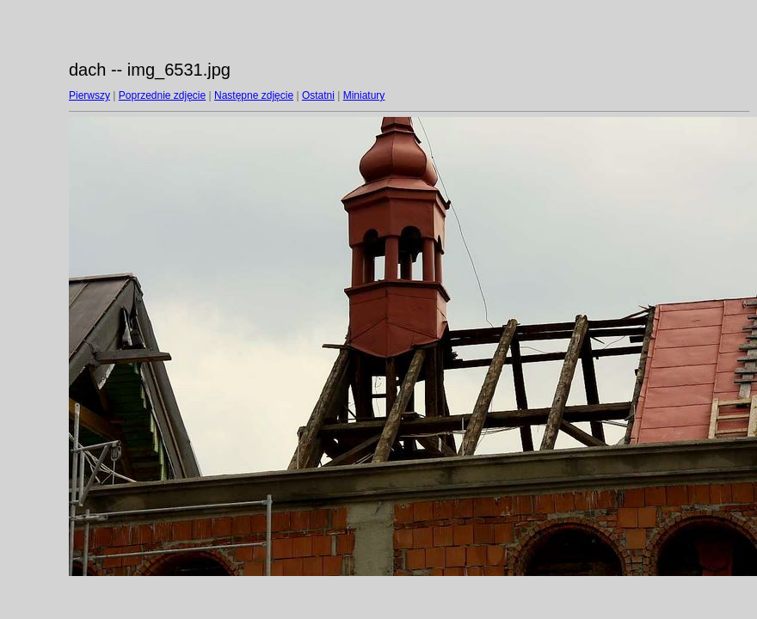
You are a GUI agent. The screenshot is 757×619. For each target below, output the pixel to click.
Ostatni (318, 95)
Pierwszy (89, 95)
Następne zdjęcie (253, 95)
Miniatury (364, 95)
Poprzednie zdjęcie (162, 95)
